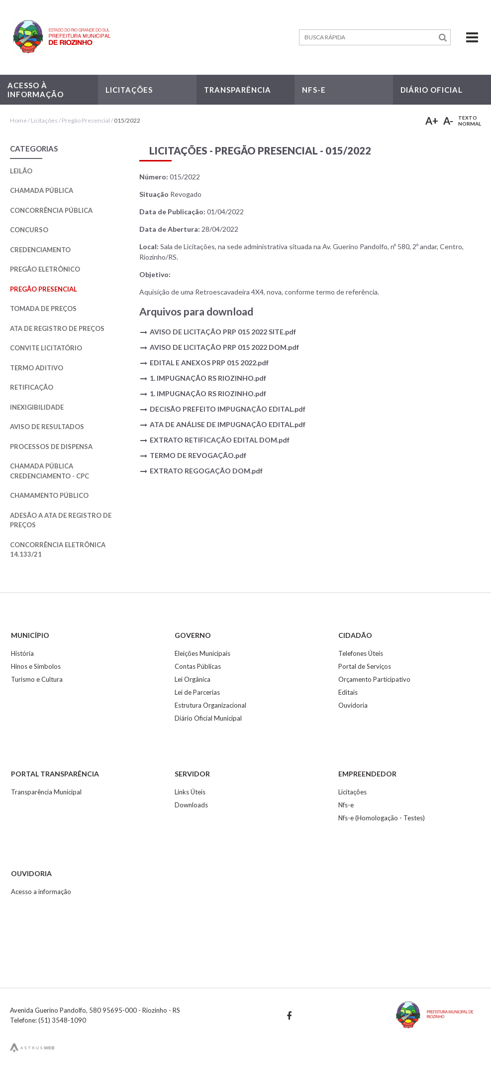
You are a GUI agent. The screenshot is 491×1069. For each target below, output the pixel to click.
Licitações (44, 120)
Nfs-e (346, 805)
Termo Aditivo (36, 368)
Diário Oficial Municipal (208, 718)
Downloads (191, 805)
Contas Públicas (198, 666)
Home (18, 120)
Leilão (21, 171)
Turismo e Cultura (37, 679)
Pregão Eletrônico (45, 269)
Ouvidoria (353, 705)
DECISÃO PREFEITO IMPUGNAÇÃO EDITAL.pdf (227, 409)
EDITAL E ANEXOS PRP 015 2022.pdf (209, 362)
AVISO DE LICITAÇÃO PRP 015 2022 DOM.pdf (224, 347)
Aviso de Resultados (47, 427)
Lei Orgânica (192, 679)
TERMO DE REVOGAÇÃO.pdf (198, 455)
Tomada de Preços (43, 308)
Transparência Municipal (46, 792)
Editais (348, 692)
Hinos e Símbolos (36, 666)
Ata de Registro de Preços (57, 328)
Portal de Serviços (364, 666)
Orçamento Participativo (374, 679)
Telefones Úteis (360, 653)
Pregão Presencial (86, 120)
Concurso (29, 230)
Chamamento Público (49, 495)
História (22, 653)
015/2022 (127, 120)
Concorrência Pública (51, 210)
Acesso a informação (41, 892)
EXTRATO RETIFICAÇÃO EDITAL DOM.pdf (220, 440)
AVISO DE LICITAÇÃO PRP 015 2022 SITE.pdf (223, 331)
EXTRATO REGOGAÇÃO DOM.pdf (206, 470)
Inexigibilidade (37, 407)
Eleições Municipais (202, 653)
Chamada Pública (41, 190)
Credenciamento (40, 250)
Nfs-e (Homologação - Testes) (381, 818)
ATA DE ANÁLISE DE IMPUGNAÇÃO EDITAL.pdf (227, 424)
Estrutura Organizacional (210, 705)
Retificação (31, 387)
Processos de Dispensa (51, 447)
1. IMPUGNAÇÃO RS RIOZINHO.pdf (208, 378)
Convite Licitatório (46, 348)
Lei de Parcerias (197, 692)
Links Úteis (190, 792)
